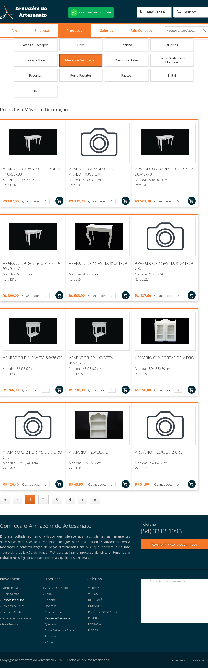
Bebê (81, 45)
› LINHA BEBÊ (95, 606)
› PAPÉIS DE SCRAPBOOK (103, 612)
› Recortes (50, 636)
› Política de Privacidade (15, 618)
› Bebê (47, 594)
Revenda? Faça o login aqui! (174, 544)
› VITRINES (93, 588)
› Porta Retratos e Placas (59, 630)
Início (13, 30)
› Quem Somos (9, 594)
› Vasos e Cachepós (56, 588)
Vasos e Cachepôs (35, 45)
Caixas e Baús (35, 60)
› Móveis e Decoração (57, 618)
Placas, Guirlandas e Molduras (172, 60)
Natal (172, 75)
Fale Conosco (141, 30)
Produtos (74, 30)
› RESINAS (93, 618)
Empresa (42, 30)
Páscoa (126, 75)
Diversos (172, 45)
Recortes (35, 75)
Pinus (35, 91)
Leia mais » (84, 558)
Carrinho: (187, 12)
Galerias (106, 30)
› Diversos (50, 606)
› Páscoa (49, 642)
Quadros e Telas (126, 60)
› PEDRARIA (94, 624)
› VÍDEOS (92, 594)
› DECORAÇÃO (96, 600)
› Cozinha (49, 600)
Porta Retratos (81, 75)
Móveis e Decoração (80, 60)
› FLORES (92, 630)
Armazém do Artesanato (167, 581)
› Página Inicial (9, 588)
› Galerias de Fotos (12, 606)
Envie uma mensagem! (95, 12)
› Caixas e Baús (53, 612)
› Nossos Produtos (12, 600)
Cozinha (126, 45)
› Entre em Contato (12, 612)
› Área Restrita (9, 624)
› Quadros (50, 624)
